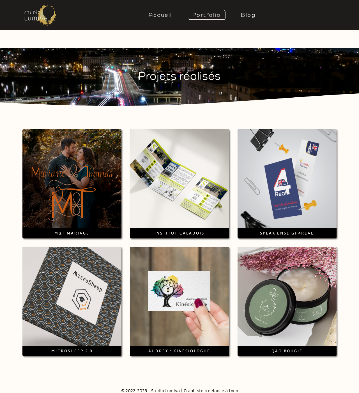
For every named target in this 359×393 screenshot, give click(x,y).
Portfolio (206, 15)
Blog (248, 15)
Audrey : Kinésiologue (179, 333)
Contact (137, 386)
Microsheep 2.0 (72, 333)
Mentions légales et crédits (179, 386)
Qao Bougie (287, 333)
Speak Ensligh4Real (287, 215)
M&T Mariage (71, 215)
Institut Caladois (179, 215)
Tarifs (220, 386)
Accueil (160, 15)
